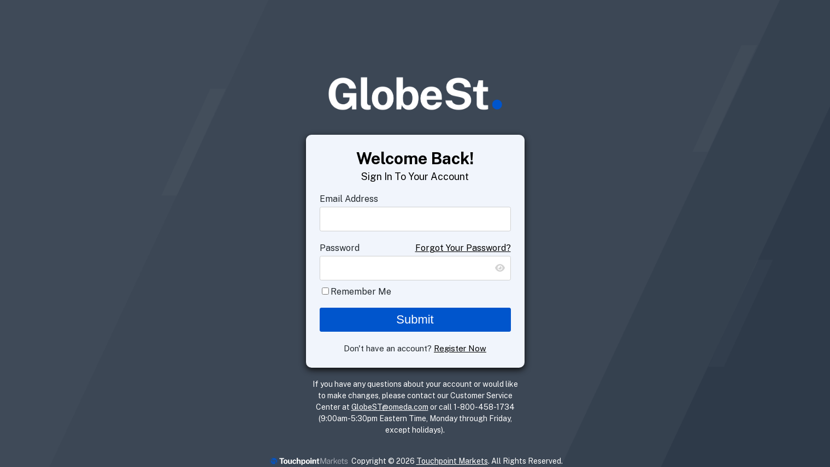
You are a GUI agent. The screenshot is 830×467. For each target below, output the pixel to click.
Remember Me (361, 291)
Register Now (460, 348)
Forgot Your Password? (463, 248)
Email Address (349, 199)
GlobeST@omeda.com (389, 407)
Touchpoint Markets (452, 461)
